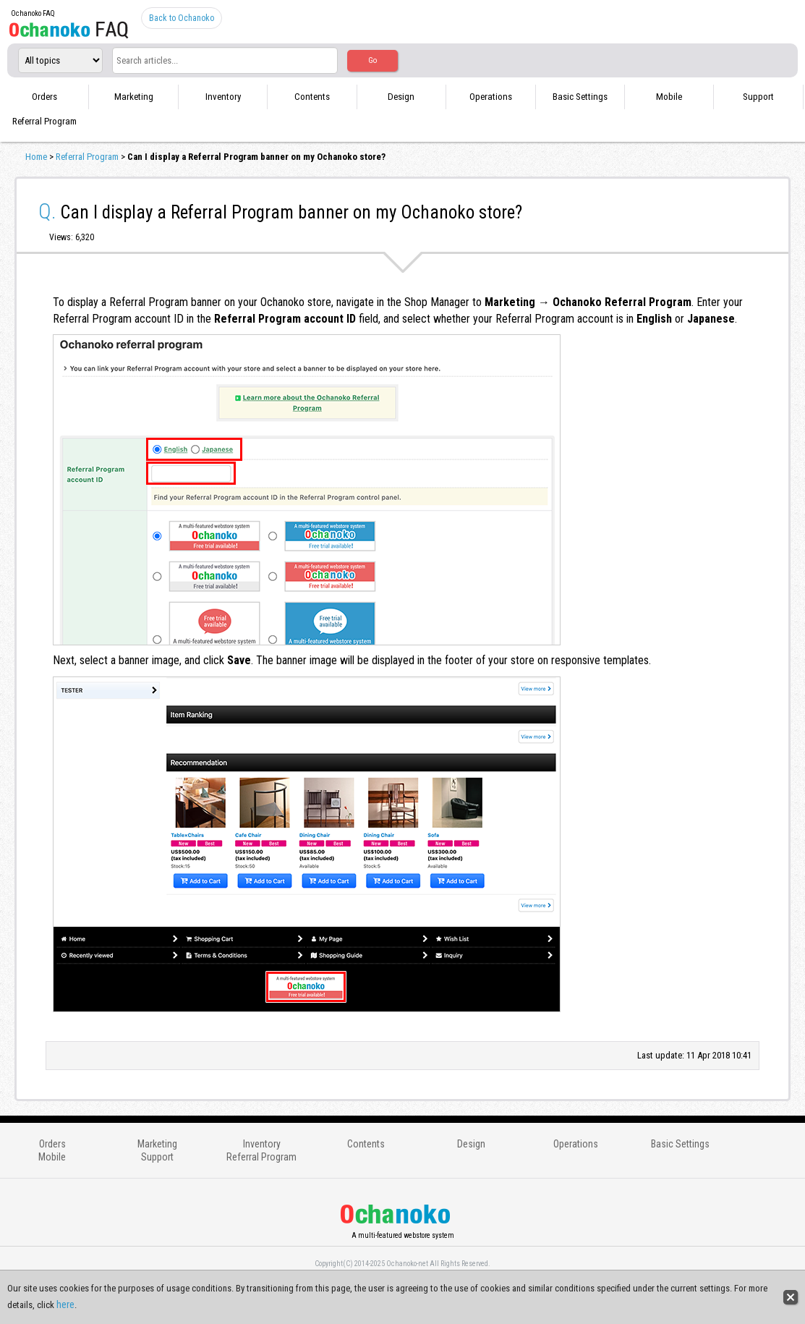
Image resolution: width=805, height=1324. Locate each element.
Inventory (223, 96)
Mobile (669, 96)
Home (36, 156)
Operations (490, 96)
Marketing (133, 96)
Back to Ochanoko (181, 18)
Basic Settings (580, 96)
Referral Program (44, 121)
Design (401, 96)
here (65, 1304)
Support (758, 96)
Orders (44, 96)
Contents (312, 96)
